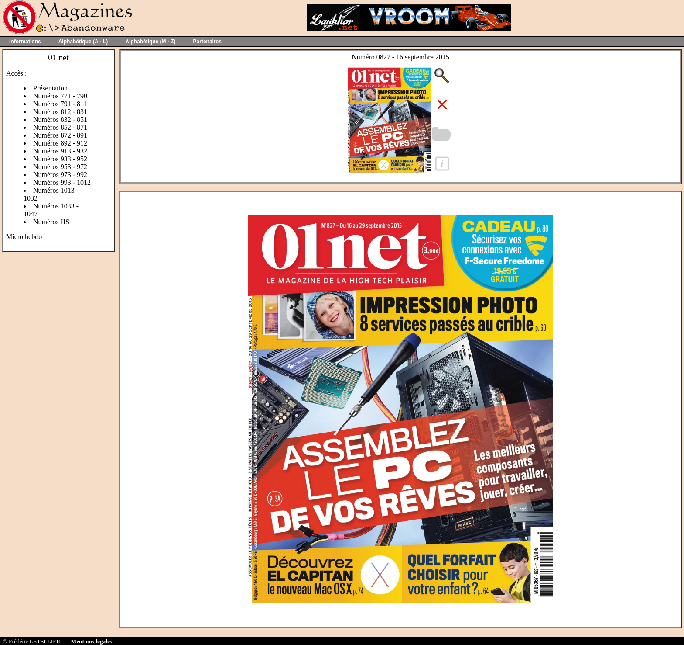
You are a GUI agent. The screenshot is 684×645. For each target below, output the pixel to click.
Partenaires (207, 41)
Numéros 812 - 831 (60, 111)
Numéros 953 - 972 (60, 166)
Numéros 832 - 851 (60, 119)
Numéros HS (51, 221)
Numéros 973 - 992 (60, 174)
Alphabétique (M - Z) (150, 41)
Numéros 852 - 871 (60, 127)
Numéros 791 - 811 (60, 104)
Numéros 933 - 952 (60, 159)
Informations (25, 41)
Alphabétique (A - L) (83, 41)
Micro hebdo (24, 236)
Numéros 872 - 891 (60, 135)
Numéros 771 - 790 (60, 96)
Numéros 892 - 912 (60, 143)
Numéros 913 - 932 (60, 151)
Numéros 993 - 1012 (62, 182)
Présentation (50, 88)
